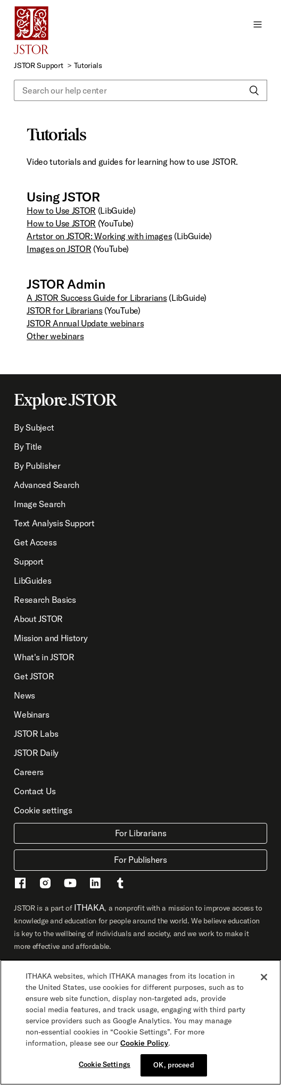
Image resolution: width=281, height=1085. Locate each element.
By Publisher (37, 465)
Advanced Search (46, 485)
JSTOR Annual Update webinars (85, 323)
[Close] (264, 977)
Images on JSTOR (59, 248)
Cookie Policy (144, 1043)
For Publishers (140, 859)
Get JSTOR (34, 676)
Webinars (31, 714)
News (24, 695)
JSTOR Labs (36, 733)
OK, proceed (173, 1065)
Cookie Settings (104, 1064)
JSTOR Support (38, 65)
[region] (140, 1022)
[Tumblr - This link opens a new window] (120, 885)
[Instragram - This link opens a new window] (45, 885)
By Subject (34, 427)
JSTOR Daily (36, 752)
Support (29, 561)
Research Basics (45, 599)
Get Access (35, 542)
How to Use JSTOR (61, 210)
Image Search (39, 504)
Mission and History (50, 638)
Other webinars (55, 336)
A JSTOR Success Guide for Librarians (97, 297)
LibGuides (32, 580)
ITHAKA (89, 907)
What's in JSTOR (44, 657)
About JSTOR (38, 618)
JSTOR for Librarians (65, 310)
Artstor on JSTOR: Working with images (99, 236)
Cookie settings (43, 810)
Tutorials (88, 65)
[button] (257, 23)
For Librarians (141, 833)
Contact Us (34, 791)
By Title (28, 446)
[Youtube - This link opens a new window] (70, 885)
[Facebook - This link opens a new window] (20, 885)
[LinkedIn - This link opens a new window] (95, 885)
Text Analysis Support (54, 523)
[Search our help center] (140, 90)
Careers (29, 772)
